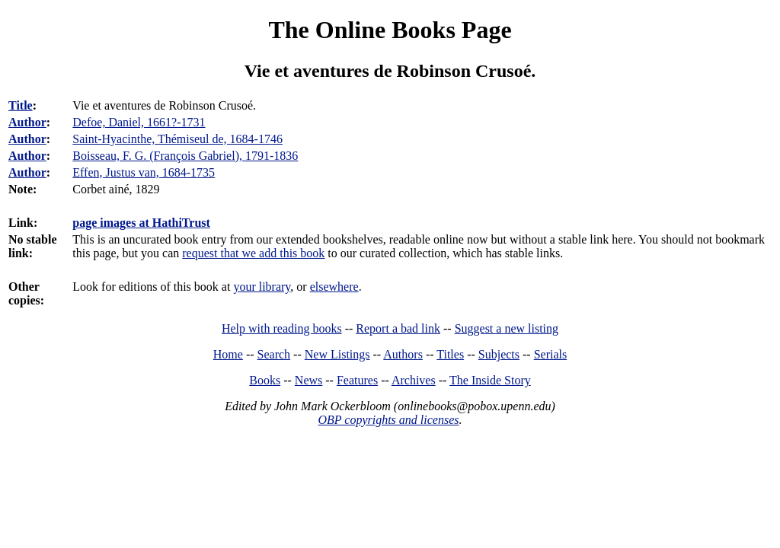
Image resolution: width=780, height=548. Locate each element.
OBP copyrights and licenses (388, 419)
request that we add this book (253, 253)
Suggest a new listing (506, 328)
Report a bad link (398, 328)
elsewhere (334, 286)
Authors (403, 354)
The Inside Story (490, 380)
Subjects (498, 354)
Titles (450, 354)
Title (20, 105)
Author (27, 122)
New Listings (337, 354)
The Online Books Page (389, 29)
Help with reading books (282, 328)
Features (357, 380)
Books (264, 380)
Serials (550, 354)
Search (274, 354)
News (308, 380)
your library (261, 286)
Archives (414, 380)
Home (228, 354)
